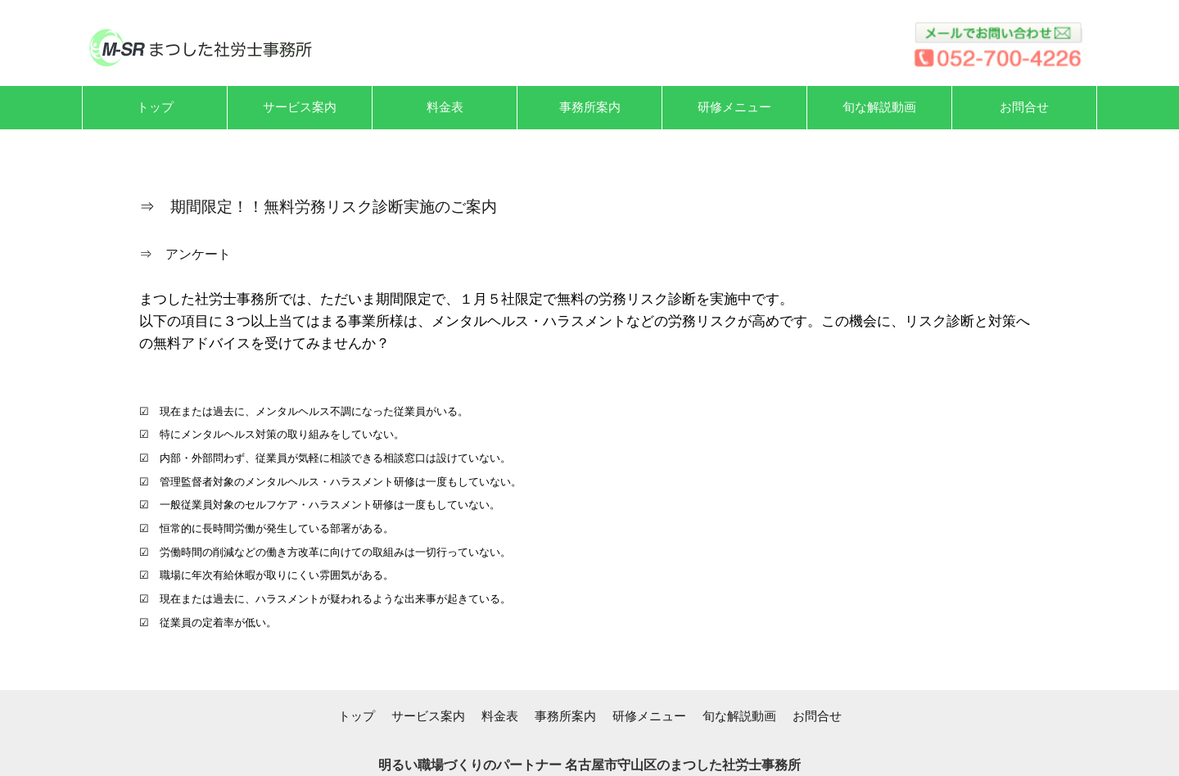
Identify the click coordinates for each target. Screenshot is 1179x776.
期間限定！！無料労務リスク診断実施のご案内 (333, 206)
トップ (356, 716)
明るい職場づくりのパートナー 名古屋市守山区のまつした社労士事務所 (589, 765)
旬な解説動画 (739, 716)
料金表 (499, 716)
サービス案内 (428, 716)
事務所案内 (565, 716)
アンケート (198, 254)
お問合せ (817, 716)
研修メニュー (649, 716)
